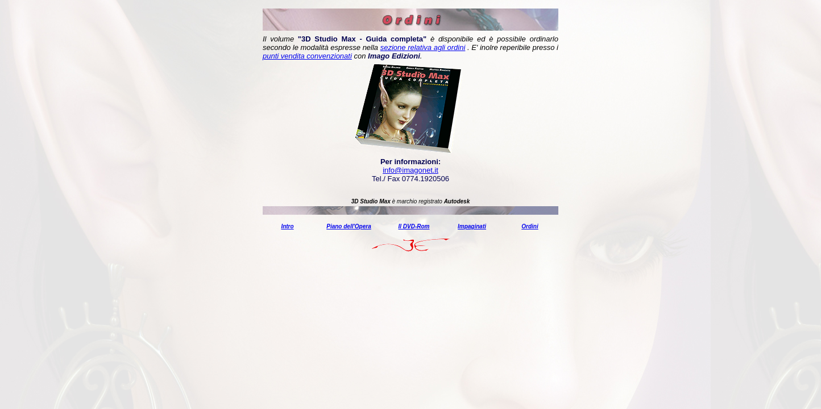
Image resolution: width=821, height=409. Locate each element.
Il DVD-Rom (414, 226)
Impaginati (472, 226)
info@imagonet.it (410, 170)
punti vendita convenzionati (307, 56)
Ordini (529, 226)
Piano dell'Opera (348, 226)
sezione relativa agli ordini (423, 47)
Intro (287, 226)
